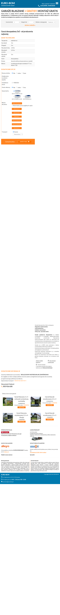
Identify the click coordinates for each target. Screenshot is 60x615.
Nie (13, 73)
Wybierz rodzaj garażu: (41, 22)
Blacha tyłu (16, 116)
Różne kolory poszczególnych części (22, 105)
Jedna (18, 73)
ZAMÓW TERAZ (24, 141)
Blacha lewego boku (17, 120)
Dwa (24, 87)
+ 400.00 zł (15, 82)
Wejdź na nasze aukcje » (7, 454)
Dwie (24, 73)
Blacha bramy (17, 128)
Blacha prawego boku (17, 124)
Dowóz (15, 132)
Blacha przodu (17, 112)
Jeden (18, 87)
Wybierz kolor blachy (17, 103)
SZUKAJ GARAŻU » (30, 25)
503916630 (51, 5)
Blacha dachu (17, 108)
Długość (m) (24, 22)
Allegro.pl (6, 451)
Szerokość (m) (9, 22)
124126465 (43, 5)
